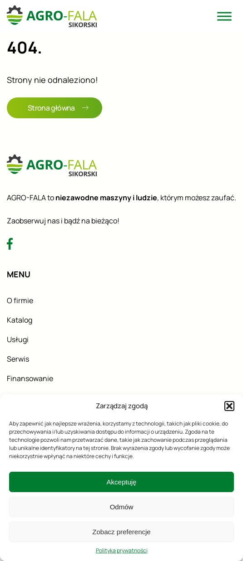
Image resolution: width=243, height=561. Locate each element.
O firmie (20, 300)
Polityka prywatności (122, 550)
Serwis (18, 359)
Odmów (122, 507)
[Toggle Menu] (224, 16)
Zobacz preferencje (121, 532)
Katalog (19, 320)
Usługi (18, 339)
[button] (229, 406)
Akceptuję (122, 482)
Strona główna (58, 108)
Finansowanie (30, 378)
